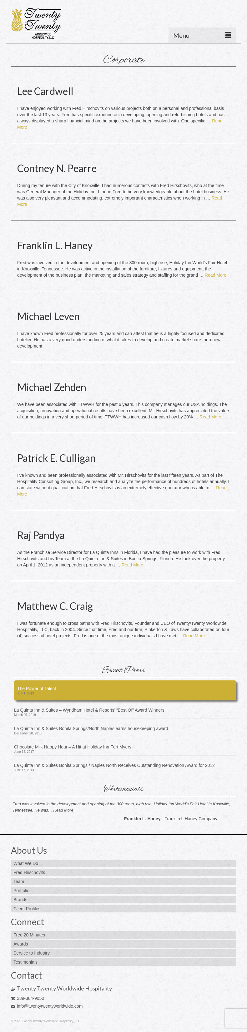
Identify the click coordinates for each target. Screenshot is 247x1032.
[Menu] (202, 35)
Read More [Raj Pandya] (132, 564)
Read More (63, 810)
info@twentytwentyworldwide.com (47, 1006)
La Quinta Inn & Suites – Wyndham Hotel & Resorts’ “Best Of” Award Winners (89, 710)
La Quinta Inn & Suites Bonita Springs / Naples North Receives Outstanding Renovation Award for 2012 (114, 765)
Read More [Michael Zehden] (210, 416)
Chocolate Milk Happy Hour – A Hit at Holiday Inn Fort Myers (72, 746)
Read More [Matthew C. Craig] (194, 635)
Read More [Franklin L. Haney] (215, 275)
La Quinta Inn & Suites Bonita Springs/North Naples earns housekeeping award (91, 728)
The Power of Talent (36, 688)
